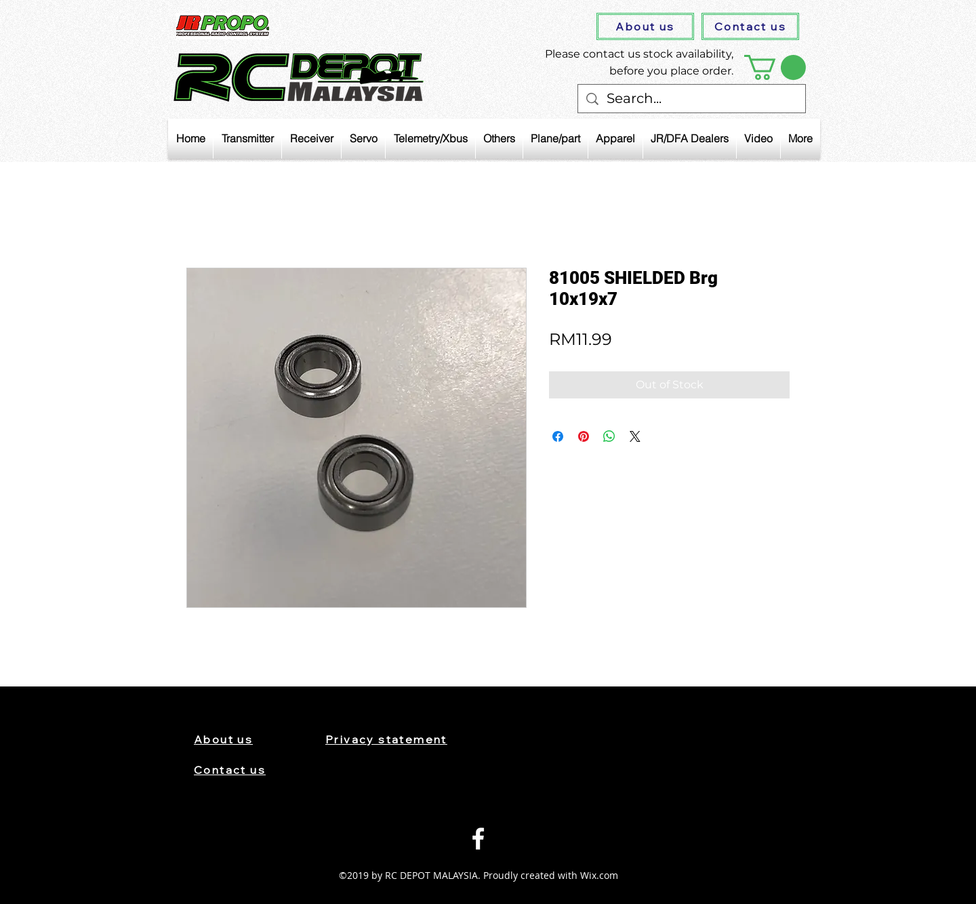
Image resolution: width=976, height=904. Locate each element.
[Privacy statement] (398, 739)
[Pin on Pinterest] (583, 436)
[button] (775, 67)
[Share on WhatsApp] (609, 436)
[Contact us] (750, 26)
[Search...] (692, 98)
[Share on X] (635, 436)
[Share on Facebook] (558, 436)
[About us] (645, 26)
